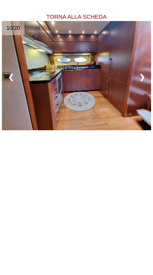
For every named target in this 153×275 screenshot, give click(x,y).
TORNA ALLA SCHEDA (76, 16)
